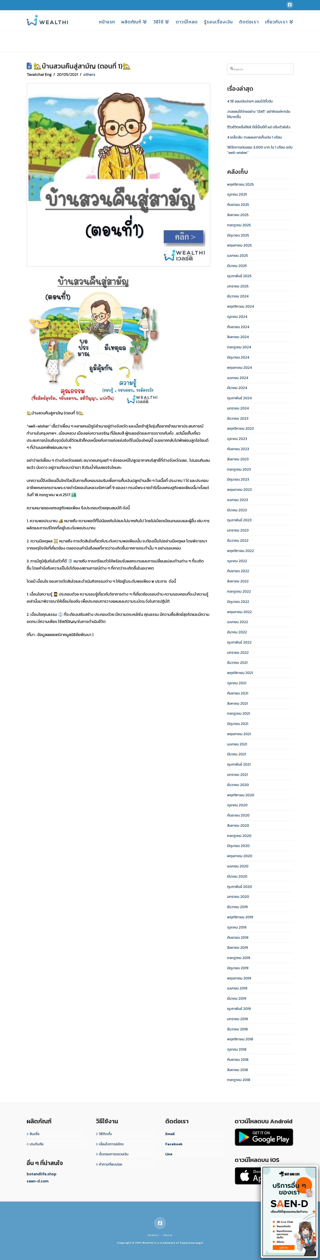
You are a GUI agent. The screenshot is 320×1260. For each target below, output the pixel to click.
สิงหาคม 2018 (237, 1069)
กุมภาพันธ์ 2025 (239, 276)
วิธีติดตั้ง (104, 1133)
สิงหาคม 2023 (238, 459)
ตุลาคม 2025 (237, 194)
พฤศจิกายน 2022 (240, 550)
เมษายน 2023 (237, 499)
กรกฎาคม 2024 (239, 347)
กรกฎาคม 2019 (238, 957)
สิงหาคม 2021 (237, 703)
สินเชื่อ (33, 1133)
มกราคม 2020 (238, 896)
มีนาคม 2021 (236, 754)
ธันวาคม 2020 (238, 784)
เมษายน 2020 (237, 866)
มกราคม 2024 (238, 408)
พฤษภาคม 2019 (239, 978)
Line (168, 1154)
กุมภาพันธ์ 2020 (239, 886)
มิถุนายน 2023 (238, 479)
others (89, 74)
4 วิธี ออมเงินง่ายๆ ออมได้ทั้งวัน (250, 101)
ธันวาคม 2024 (237, 296)
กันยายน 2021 (237, 693)
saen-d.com (37, 1181)
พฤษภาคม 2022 (239, 611)
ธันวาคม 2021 (237, 662)
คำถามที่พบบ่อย (109, 1164)
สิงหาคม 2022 (238, 581)
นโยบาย (167, 1235)
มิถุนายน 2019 (237, 968)
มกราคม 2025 (237, 286)
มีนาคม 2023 (237, 510)
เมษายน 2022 (237, 621)
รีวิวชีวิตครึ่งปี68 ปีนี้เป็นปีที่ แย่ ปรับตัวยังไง (258, 127)
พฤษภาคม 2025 (239, 245)
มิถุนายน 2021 (237, 723)
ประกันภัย (35, 1144)
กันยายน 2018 (237, 1059)
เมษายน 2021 (237, 744)
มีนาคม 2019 (236, 998)
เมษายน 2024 (237, 377)
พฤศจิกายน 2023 (240, 428)
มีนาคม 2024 (237, 387)
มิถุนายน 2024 (238, 357)
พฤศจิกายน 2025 (240, 184)
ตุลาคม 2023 (237, 438)
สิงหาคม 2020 (238, 825)
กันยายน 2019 (237, 937)
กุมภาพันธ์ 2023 (239, 520)
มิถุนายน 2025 (238, 235)
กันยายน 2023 (238, 448)
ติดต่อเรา (153, 1235)
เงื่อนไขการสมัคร (110, 1144)
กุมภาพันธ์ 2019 (239, 1008)
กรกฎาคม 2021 (238, 713)
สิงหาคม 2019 (237, 947)
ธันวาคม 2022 (237, 540)
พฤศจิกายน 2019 (240, 917)
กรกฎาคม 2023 (239, 469)
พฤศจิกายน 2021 (240, 672)
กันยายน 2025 (238, 204)
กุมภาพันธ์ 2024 (239, 398)
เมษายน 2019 (237, 988)
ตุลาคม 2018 (236, 1049)
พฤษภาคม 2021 (239, 733)
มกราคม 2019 (237, 1018)
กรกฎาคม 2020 (239, 835)
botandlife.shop (41, 1174)
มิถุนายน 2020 (238, 845)
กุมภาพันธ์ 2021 (239, 764)
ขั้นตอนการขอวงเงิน (112, 1154)
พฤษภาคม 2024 (239, 367)
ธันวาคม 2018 (237, 1029)
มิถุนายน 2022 (238, 601)
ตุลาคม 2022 (237, 561)
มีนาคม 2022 (237, 632)
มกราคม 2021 (237, 774)
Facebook (174, 1144)
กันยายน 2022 (238, 571)
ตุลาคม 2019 (236, 927)
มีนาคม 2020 (237, 876)
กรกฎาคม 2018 (238, 1079)
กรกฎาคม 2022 (239, 591)
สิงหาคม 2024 (238, 336)
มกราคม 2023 (238, 530)
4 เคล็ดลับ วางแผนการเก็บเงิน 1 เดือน (254, 137)
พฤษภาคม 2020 (239, 856)
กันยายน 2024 (238, 326)
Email (170, 1133)
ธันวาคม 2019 (237, 906)
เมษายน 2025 (237, 255)
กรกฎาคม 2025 (239, 225)
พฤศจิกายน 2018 (240, 1039)
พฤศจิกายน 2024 (240, 306)
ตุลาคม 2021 (236, 683)
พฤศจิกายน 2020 (240, 795)
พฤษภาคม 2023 (239, 489)
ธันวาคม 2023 (237, 418)
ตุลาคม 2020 (237, 805)
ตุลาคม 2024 (237, 316)
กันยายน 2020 (238, 815)
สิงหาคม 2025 (237, 214)
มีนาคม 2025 (237, 265)
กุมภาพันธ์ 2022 (239, 642)
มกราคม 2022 (238, 652)
